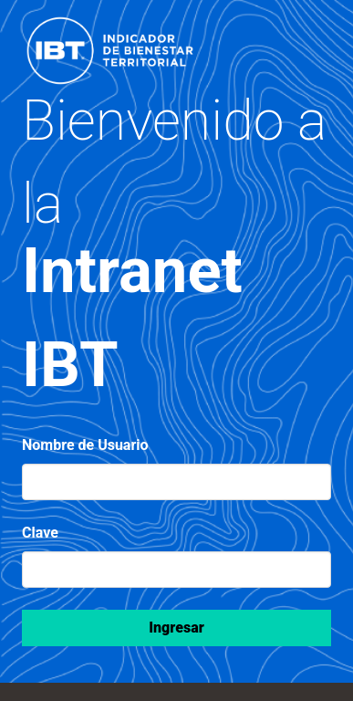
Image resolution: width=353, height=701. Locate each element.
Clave (40, 532)
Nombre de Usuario (85, 445)
